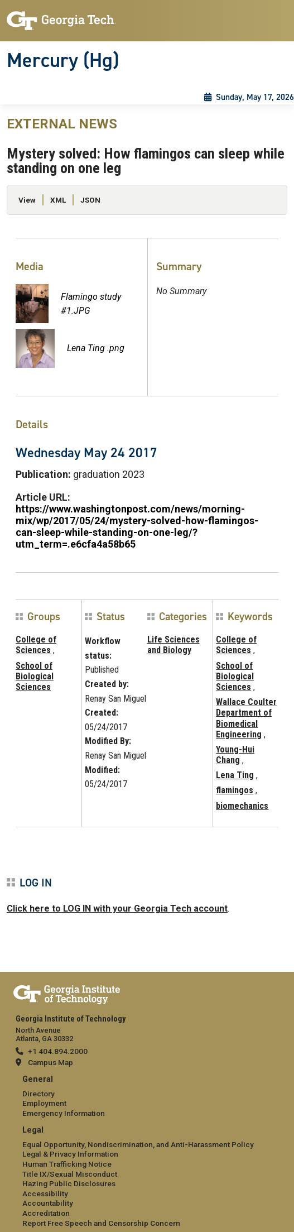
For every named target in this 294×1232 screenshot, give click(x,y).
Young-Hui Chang (235, 754)
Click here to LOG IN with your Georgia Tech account (117, 908)
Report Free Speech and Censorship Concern (101, 1223)
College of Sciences (36, 644)
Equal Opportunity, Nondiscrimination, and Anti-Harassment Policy (138, 1144)
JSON (90, 199)
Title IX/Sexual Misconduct (69, 1173)
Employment (44, 1103)
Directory (38, 1093)
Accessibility (45, 1193)
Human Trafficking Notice (67, 1163)
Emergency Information (63, 1113)
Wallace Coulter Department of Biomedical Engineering (246, 718)
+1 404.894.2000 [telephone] (58, 1051)
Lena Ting (235, 775)
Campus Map (50, 1062)
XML (58, 199)
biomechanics (242, 805)
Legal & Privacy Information (70, 1153)
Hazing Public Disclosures (68, 1183)
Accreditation (46, 1213)
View (27, 199)
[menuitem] (147, 1097)
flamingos (234, 790)
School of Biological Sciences (35, 676)
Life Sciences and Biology (173, 644)
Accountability (47, 1203)
